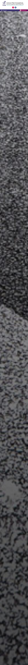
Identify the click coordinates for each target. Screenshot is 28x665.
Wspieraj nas (23, 10)
